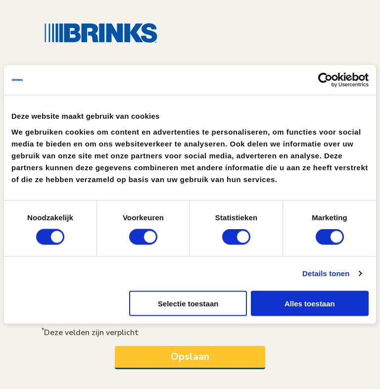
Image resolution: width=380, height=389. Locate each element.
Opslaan (190, 356)
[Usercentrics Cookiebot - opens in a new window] (325, 80)
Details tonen (325, 273)
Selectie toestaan (188, 303)
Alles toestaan (310, 303)
